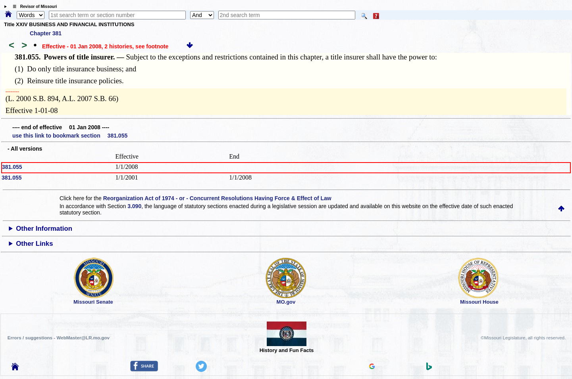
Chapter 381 (46, 33)
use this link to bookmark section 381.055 (69, 135)
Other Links (34, 243)
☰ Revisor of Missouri (33, 6)
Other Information (44, 228)
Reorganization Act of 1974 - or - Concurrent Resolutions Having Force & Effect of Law (217, 198)
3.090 (134, 206)
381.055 (12, 167)
